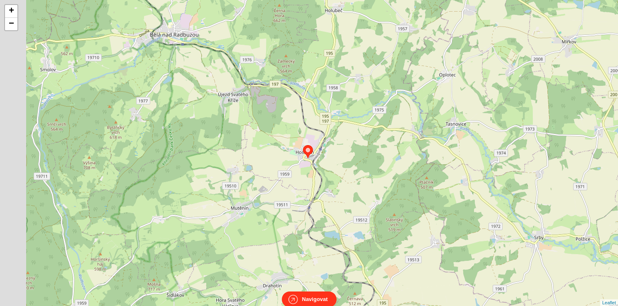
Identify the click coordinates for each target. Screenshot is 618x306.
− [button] (11, 24)
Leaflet (609, 295)
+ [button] (11, 11)
